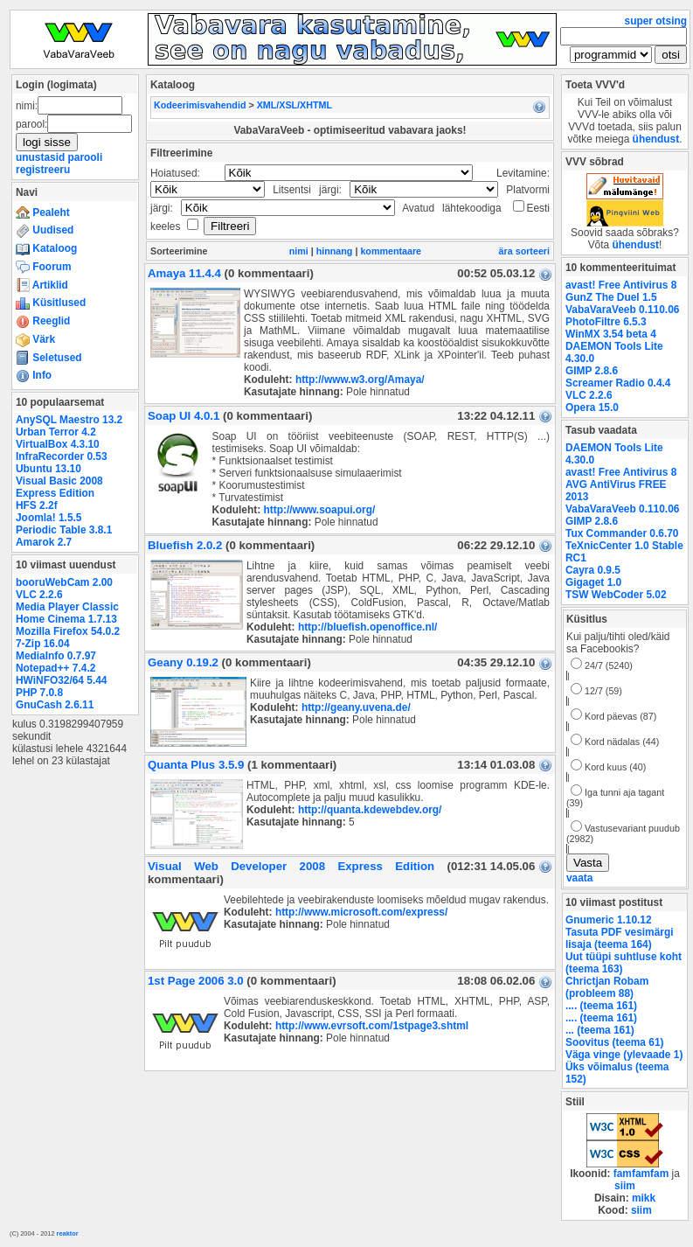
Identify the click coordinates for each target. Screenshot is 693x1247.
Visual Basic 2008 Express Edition (59, 487)
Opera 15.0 (592, 407)
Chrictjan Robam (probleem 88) (606, 987)
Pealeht (43, 212)
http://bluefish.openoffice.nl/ (367, 627)
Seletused (49, 358)
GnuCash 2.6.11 (55, 705)
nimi (298, 251)
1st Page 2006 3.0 (196, 980)
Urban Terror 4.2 (56, 432)
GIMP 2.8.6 (591, 371)
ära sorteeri (524, 251)
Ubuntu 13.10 (48, 469)
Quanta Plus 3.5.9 (196, 764)
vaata (579, 878)
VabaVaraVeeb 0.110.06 (622, 309)
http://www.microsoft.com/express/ (361, 912)
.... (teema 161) (601, 1006)
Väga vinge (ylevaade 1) (624, 1054)
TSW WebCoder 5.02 (616, 595)
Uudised (44, 230)
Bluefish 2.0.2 (185, 545)
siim (624, 1186)
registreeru (43, 170)
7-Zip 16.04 (43, 643)
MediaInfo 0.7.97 (56, 656)
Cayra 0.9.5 (592, 570)
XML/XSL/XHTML (294, 105)
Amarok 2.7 (44, 542)
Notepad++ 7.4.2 (55, 668)
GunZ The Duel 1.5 (611, 297)
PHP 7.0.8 (39, 692)
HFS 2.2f (37, 505)
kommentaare (390, 251)
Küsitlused (51, 302)
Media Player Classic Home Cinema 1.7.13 (67, 613)
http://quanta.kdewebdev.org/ (370, 810)
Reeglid (43, 321)
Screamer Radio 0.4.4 (617, 383)
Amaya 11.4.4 (184, 273)
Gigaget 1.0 (593, 582)
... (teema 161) (599, 1030)
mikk (643, 1198)
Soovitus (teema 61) (614, 1042)
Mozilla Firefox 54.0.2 (68, 631)
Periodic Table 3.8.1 (64, 530)
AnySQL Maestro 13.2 (69, 420)
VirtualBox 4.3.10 (58, 444)
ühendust (656, 139)
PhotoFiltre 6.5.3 (606, 322)
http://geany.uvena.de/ (356, 707)
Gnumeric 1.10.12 (608, 920)
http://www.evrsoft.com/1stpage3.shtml (371, 1026)
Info (34, 375)
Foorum (44, 267)
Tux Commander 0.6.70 (621, 533)
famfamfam (641, 1173)
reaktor (68, 1233)
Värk (35, 339)
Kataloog (46, 248)
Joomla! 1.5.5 (48, 518)
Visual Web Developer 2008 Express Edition (291, 866)
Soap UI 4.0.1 (183, 415)
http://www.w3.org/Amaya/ (360, 379)
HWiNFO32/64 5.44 (61, 680)
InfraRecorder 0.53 (61, 456)
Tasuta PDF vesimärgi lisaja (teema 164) (619, 938)
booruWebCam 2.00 (64, 582)
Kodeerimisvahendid (200, 105)
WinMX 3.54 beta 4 (610, 334)
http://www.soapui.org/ (319, 510)
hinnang (334, 251)
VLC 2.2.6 (39, 595)
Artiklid (42, 285)
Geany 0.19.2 (183, 662)
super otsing (656, 21)
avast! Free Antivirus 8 (620, 285)
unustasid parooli (59, 157)
